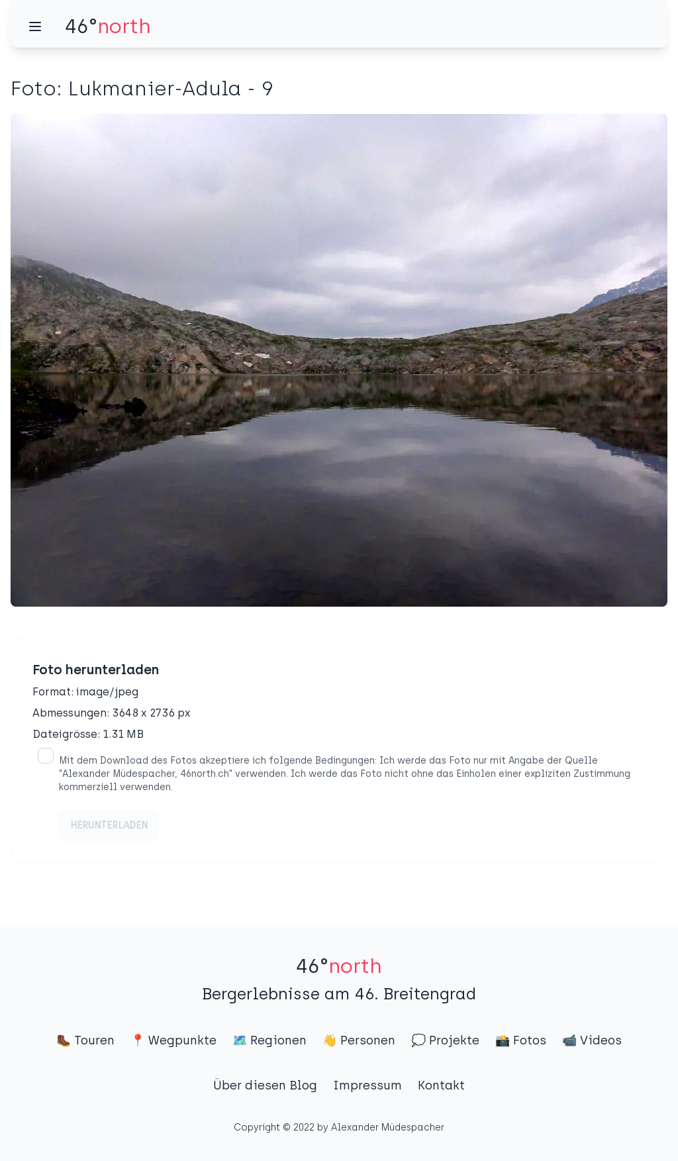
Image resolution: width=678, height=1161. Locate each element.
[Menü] (35, 26)
